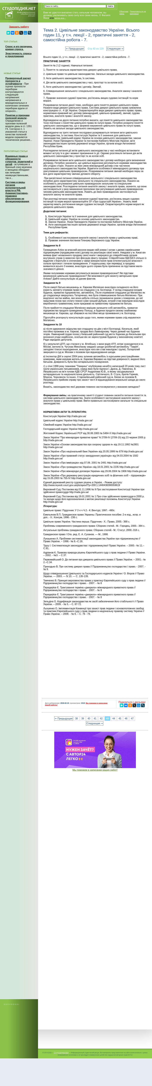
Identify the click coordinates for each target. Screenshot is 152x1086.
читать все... (60, 18)
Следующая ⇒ (115, 48)
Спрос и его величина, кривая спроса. (18, 48)
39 (82, 718)
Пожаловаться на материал (138, 12)
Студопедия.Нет (61, 1052)
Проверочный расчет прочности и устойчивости (18, 81)
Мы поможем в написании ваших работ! (95, 770)
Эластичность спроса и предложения (18, 55)
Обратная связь (123, 12)
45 (120, 718)
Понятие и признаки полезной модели (17, 116)
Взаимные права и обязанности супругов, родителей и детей (19, 160)
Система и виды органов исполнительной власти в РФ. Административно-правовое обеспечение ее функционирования (17, 192)
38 (76, 718)
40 (89, 718)
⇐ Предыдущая (74, 48)
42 (101, 718)
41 (95, 718)
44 (113, 718)
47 (132, 718)
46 (126, 718)
